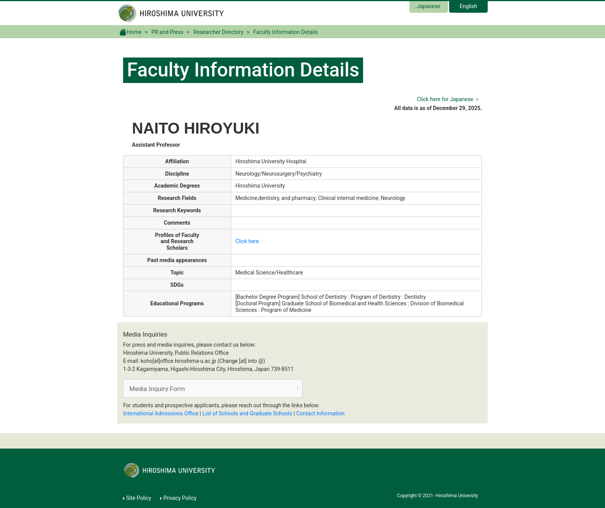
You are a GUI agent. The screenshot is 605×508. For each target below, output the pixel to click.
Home (130, 31)
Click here (247, 241)
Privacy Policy (179, 498)
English (468, 6)
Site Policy (138, 498)
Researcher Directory (218, 32)
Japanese (428, 6)
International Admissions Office (160, 413)
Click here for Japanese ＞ (448, 99)
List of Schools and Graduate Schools (247, 413)
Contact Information (320, 413)
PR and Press (168, 32)
